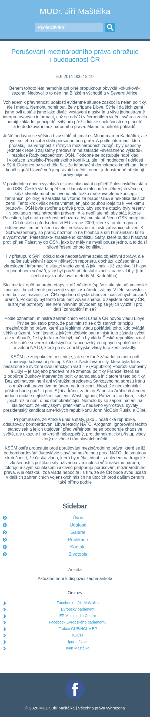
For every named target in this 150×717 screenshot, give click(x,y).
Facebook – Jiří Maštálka (78, 603)
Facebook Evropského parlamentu (77, 622)
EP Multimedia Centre (77, 616)
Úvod (78, 517)
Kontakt (78, 547)
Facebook (75, 682)
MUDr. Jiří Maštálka (75, 11)
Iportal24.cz (77, 641)
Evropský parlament (78, 609)
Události (78, 525)
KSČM (77, 635)
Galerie (78, 532)
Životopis (78, 554)
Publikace (78, 539)
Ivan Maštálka (77, 648)
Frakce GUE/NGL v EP (77, 628)
